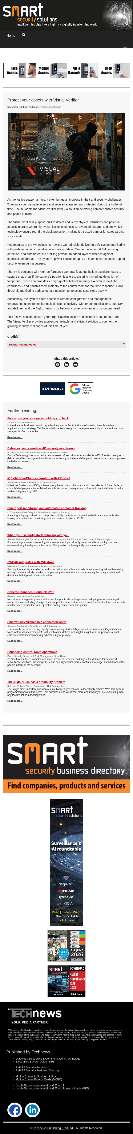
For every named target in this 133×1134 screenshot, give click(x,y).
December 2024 (15, 107)
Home (11, 35)
